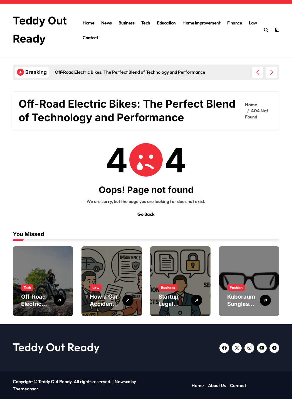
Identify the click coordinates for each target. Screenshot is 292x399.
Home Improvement (201, 23)
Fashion (236, 287)
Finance (234, 23)
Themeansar (25, 388)
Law (253, 23)
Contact (90, 37)
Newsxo (122, 381)
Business (126, 23)
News (106, 23)
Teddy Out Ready (56, 347)
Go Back (146, 214)
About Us (217, 385)
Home (88, 23)
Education (166, 23)
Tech (145, 23)
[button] (271, 72)
